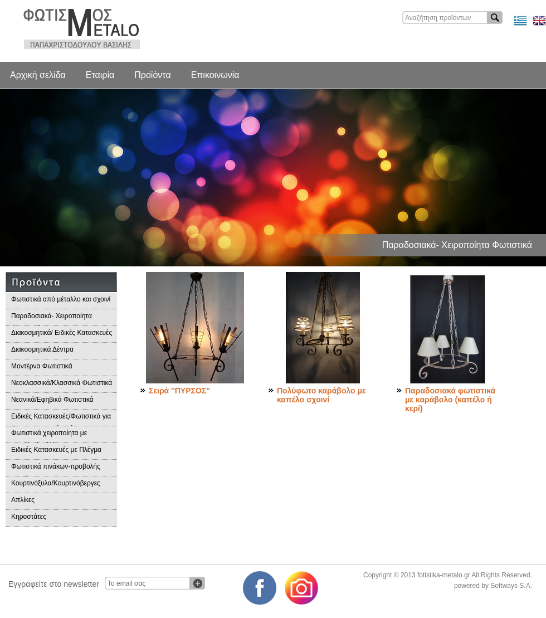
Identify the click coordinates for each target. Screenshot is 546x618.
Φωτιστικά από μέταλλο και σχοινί (60, 299)
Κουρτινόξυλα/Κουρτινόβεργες (55, 483)
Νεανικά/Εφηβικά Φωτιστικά (52, 399)
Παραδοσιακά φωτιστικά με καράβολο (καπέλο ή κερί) (450, 399)
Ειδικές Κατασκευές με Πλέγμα (56, 450)
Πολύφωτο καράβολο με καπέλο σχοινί (321, 395)
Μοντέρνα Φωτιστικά (41, 366)
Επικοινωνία (215, 75)
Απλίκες (23, 500)
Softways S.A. (511, 586)
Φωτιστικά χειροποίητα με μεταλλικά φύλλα (49, 436)
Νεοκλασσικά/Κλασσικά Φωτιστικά (61, 383)
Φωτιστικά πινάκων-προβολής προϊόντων (55, 469)
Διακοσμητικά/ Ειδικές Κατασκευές (61, 333)
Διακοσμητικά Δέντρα (42, 349)
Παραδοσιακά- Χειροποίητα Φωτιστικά (51, 319)
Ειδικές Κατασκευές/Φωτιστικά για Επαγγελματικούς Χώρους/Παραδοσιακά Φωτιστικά (61, 419)
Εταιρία (100, 75)
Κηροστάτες (28, 516)
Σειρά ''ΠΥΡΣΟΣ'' (179, 390)
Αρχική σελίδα (38, 75)
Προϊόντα (152, 75)
